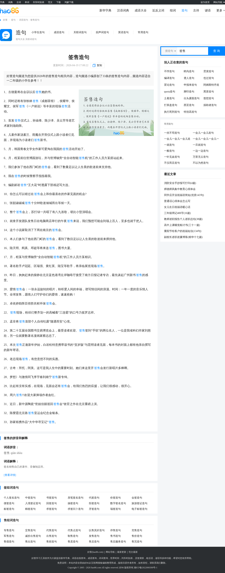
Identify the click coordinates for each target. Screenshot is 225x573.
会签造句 (137, 497)
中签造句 (30, 497)
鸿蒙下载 (69, 2)
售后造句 (94, 541)
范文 (50, 2)
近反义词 (158, 10)
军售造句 (9, 536)
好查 (5, 20)
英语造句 (123, 32)
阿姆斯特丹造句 (211, 84)
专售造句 (9, 530)
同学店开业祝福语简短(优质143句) (184, 195)
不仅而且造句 (172, 162)
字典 (2, 2)
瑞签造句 (115, 509)
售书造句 (115, 536)
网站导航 (110, 552)
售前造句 (51, 541)
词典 (10, 2)
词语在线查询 (79, 558)
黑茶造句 (208, 91)
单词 (27, 2)
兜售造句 (137, 530)
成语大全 (141, 10)
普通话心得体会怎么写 (177, 201)
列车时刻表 (38, 2)
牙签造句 (94, 509)
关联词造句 (80, 32)
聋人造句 (189, 78)
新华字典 (105, 10)
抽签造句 (73, 503)
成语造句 (59, 32)
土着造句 (169, 98)
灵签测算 (139, 558)
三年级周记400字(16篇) (177, 213)
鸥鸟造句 (189, 71)
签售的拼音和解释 (16, 438)
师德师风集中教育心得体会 (180, 189)
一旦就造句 (199, 144)
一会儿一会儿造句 (203, 132)
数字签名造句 (118, 503)
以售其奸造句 (97, 530)
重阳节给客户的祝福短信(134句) (182, 231)
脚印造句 (189, 91)
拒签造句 (94, 503)
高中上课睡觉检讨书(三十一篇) (182, 225)
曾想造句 (208, 98)
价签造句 (115, 497)
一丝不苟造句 (172, 132)
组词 (173, 10)
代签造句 (94, 497)
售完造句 (137, 541)
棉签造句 (30, 509)
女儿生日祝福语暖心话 (177, 207)
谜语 (208, 10)
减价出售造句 (33, 536)
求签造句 (51, 509)
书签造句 (51, 497)
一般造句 (169, 150)
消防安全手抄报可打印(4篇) (180, 183)
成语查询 (92, 558)
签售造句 (78, 57)
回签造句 (51, 503)
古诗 (18, 2)
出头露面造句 (192, 98)
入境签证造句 (33, 503)
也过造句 (208, 78)
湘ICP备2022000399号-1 (145, 567)
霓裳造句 (208, 71)
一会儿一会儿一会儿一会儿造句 (206, 139)
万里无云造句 (200, 156)
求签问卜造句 (75, 509)
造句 (185, 10)
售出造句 (30, 541)
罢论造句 (169, 84)
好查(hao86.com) (95, 552)
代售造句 (51, 530)
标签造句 (9, 509)
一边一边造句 (200, 150)
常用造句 (143, 32)
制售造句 (73, 536)
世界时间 (114, 558)
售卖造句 (73, 541)
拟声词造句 (102, 32)
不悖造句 (169, 71)
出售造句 (51, 536)
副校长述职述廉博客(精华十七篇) (183, 237)
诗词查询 (103, 558)
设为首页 (205, 2)
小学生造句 (38, 32)
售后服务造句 (118, 541)
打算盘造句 (170, 105)
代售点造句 (74, 530)
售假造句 (9, 541)
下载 (58, 2)
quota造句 (169, 91)
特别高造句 (190, 111)
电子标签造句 (139, 509)
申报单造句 (190, 84)
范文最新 (133, 552)
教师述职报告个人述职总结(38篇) (183, 219)
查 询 (216, 50)
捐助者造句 (210, 105)
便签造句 (9, 503)
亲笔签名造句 (75, 497)
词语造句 (23, 20)
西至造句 (189, 105)
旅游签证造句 (139, 503)
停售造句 (115, 530)
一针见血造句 (172, 156)
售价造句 (137, 536)
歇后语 (149, 558)
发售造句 (94, 536)
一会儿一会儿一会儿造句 (177, 139)
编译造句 (169, 78)
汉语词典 (123, 10)
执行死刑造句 (172, 111)
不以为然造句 (200, 162)
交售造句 (30, 530)
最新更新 (121, 552)
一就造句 (169, 144)
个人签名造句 (12, 497)
